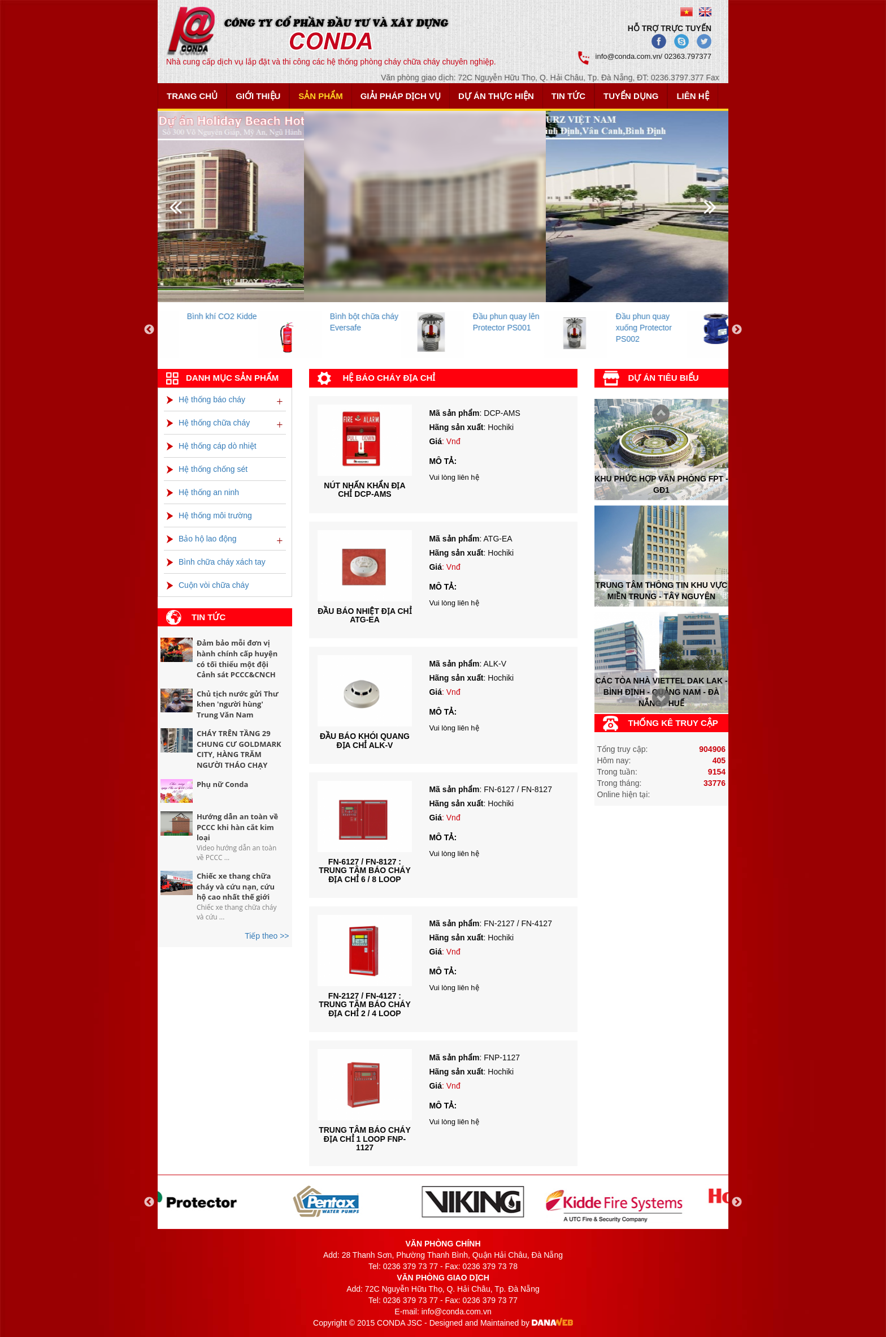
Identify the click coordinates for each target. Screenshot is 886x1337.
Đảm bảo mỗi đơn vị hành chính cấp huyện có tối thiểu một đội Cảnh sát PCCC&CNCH (237, 659)
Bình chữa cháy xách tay (216, 561)
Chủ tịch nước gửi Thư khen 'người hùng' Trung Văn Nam (238, 704)
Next (657, 414)
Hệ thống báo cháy (206, 399)
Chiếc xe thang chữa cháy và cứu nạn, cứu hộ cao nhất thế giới (236, 886)
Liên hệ (692, 96)
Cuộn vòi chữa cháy (208, 585)
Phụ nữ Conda (222, 784)
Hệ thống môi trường (209, 515)
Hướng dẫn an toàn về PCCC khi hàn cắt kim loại (237, 826)
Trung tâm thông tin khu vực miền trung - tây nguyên (661, 591)
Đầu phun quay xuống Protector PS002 (686, 327)
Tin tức (568, 96)
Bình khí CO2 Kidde (264, 316)
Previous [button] (149, 330)
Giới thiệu (258, 96)
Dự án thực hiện (496, 96)
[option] (229, 330)
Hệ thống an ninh (203, 492)
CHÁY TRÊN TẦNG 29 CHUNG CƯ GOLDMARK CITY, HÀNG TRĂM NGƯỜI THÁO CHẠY (239, 749)
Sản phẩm (320, 96)
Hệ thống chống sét (207, 469)
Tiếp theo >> (267, 935)
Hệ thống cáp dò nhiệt (212, 445)
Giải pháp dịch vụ (401, 96)
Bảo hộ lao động (202, 538)
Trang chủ (192, 96)
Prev (657, 699)
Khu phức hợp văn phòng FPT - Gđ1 (661, 484)
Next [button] (736, 330)
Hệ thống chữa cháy (208, 422)
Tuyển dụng (630, 96)
